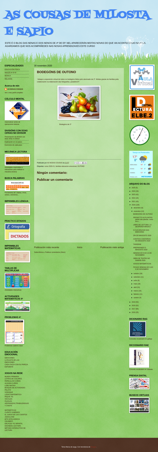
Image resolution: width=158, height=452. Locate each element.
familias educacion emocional (66, 166)
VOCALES (8, 399)
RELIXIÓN (8, 79)
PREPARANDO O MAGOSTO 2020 (140, 249)
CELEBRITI (9, 421)
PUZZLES (8, 401)
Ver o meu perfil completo (14, 93)
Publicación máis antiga (112, 247)
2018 (134, 305)
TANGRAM (137, 244)
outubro (137, 273)
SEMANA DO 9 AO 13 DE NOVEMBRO (142, 254)
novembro (137, 211)
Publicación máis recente (46, 247)
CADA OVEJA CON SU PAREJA (16, 365)
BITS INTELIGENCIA (12, 419)
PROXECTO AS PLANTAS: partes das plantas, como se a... (143, 219)
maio (136, 284)
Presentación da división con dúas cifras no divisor (15, 138)
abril (135, 287)
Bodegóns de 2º (65, 124)
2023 (134, 194)
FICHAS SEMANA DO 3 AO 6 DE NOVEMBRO (143, 268)
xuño (136, 280)
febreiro (137, 294)
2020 (134, 205)
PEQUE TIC (9, 397)
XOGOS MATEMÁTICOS (142, 264)
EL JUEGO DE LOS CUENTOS (16, 415)
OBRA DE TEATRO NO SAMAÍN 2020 (141, 259)
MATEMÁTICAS (10, 410)
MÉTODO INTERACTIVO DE (15, 428)
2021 (134, 201)
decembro (137, 208)
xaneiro (136, 298)
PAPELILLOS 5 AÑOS (12, 381)
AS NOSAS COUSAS (15, 89)
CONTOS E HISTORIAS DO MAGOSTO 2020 (142, 240)
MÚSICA (8, 76)
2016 (134, 312)
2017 (134, 309)
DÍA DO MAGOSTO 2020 (142, 235)
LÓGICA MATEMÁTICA (13, 395)
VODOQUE (9, 392)
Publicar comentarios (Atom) (55, 252)
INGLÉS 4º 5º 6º (10, 73)
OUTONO (80, 166)
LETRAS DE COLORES (13, 379)
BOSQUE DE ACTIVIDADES (15, 388)
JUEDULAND (9, 417)
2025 (134, 188)
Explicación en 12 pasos (13, 142)
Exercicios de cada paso (13, 145)
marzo (136, 291)
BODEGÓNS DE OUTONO (143, 214)
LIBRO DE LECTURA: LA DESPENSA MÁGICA (142, 226)
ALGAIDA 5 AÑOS (11, 383)
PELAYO (8, 390)
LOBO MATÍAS (10, 386)
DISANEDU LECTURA (13, 426)
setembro (137, 277)
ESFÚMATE (9, 367)
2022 (134, 198)
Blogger (93, 447)
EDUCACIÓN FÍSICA (12, 69)
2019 (134, 302)
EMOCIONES (9, 358)
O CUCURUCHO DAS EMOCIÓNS (141, 231)
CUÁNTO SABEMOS (12, 412)
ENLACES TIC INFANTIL (14, 424)
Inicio (79, 247)
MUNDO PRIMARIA (12, 377)
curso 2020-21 (49, 166)
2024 (134, 191)
